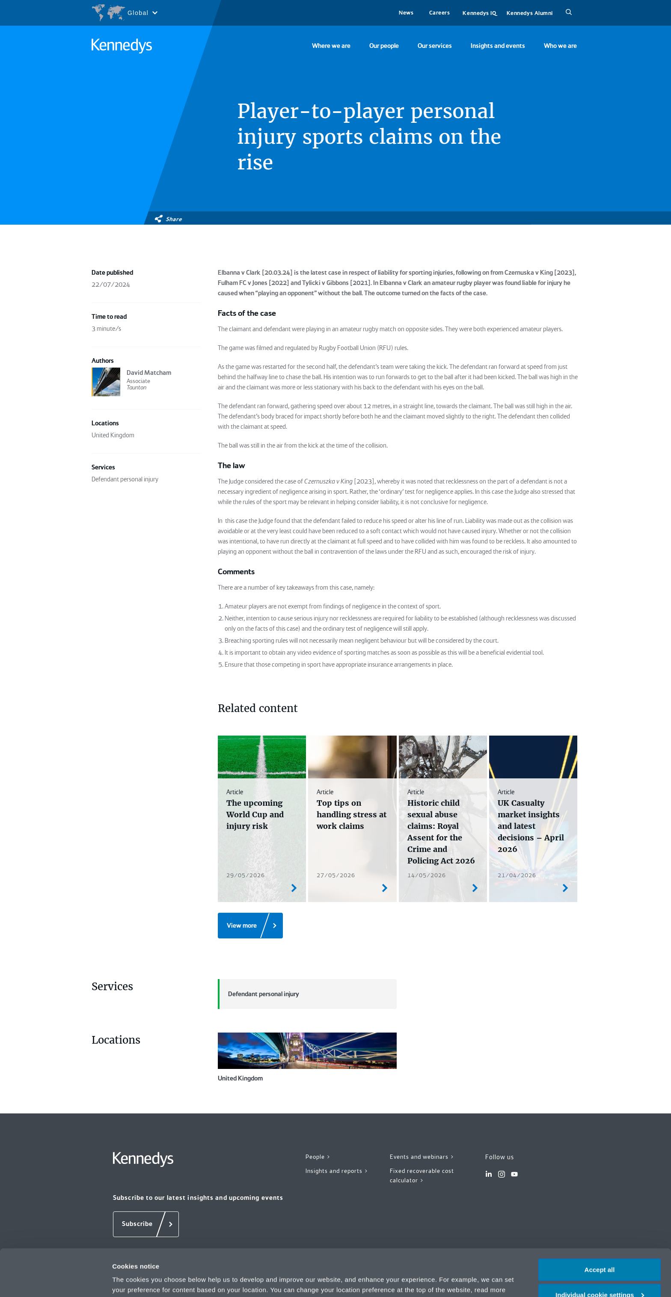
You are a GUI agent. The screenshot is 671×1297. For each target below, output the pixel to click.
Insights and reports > (337, 1170)
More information (138, 1279)
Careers (439, 12)
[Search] (568, 13)
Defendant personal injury (258, 994)
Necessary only (599, 1275)
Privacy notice (466, 1255)
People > (318, 1156)
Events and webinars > (422, 1156)
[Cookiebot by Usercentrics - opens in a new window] (55, 1280)
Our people (384, 46)
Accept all (600, 1225)
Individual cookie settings (599, 1250)
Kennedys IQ (479, 13)
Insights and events (498, 46)
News (406, 12)
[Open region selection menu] (124, 13)
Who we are (560, 46)
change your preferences (217, 1255)
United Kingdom (307, 1057)
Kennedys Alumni (530, 13)
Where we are (331, 46)
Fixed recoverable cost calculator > (422, 1175)
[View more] (250, 925)
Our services (435, 46)
